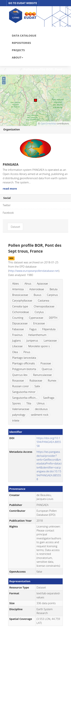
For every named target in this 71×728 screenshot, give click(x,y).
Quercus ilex (19, 375)
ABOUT (17, 57)
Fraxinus (17, 335)
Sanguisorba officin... (25, 397)
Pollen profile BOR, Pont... (44, 69)
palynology (18, 414)
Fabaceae (18, 329)
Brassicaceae (20, 295)
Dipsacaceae (19, 323)
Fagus (33, 329)
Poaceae (46, 363)
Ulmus (41, 403)
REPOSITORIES (21, 43)
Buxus (37, 295)
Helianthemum (37, 335)
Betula (54, 289)
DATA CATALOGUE (24, 35)
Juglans (16, 340)
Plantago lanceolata (24, 357)
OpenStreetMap (48, 123)
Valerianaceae (20, 409)
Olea (15, 352)
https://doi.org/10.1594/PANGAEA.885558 (49, 442)
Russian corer (20, 386)
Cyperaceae (36, 317)
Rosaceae (18, 380)
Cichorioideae (20, 312)
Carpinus (52, 295)
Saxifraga (48, 397)
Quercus (47, 369)
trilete (15, 420)
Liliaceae (17, 346)
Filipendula (49, 329)
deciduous (41, 409)
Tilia (28, 403)
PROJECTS (18, 50)
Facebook (8, 212)
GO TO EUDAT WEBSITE (22, 3)
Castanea (43, 300)
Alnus (27, 283)
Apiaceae (42, 283)
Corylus (39, 312)
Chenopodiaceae (44, 306)
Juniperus (32, 340)
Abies (15, 283)
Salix (37, 386)
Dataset (13, 69)
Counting (17, 317)
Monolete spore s (39, 346)
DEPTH (53, 317)
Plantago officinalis (23, 363)
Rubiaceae (35, 380)
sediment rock (39, 414)
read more (10, 188)
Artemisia (18, 289)
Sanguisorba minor (24, 392)
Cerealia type (20, 306)
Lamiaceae (50, 340)
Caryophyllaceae (22, 300)
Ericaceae (39, 323)
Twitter (7, 205)
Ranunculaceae (42, 375)
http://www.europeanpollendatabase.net (34, 270)
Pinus (26, 352)
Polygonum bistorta (24, 369)
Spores (16, 403)
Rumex (52, 380)
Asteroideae (36, 289)
